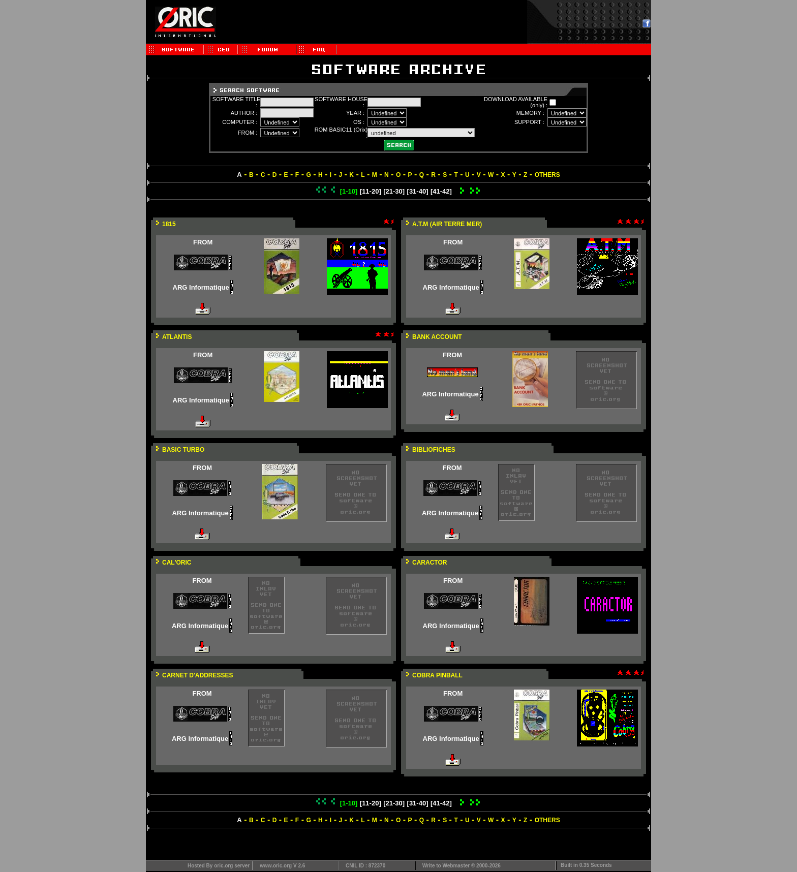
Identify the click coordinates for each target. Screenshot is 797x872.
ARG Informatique (201, 287)
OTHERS (547, 174)
